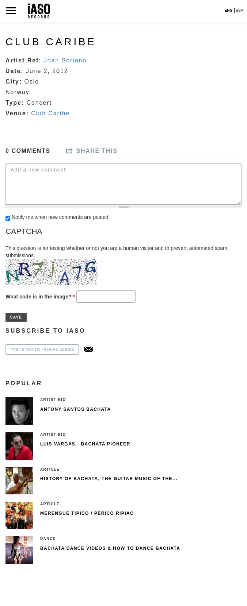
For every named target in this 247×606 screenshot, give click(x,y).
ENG (229, 10)
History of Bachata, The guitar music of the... (109, 478)
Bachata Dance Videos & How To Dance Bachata (110, 548)
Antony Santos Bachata (75, 409)
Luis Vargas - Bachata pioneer (85, 444)
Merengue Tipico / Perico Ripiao (87, 513)
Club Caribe (50, 113)
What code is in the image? (40, 297)
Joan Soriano (65, 60)
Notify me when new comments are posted (60, 217)
